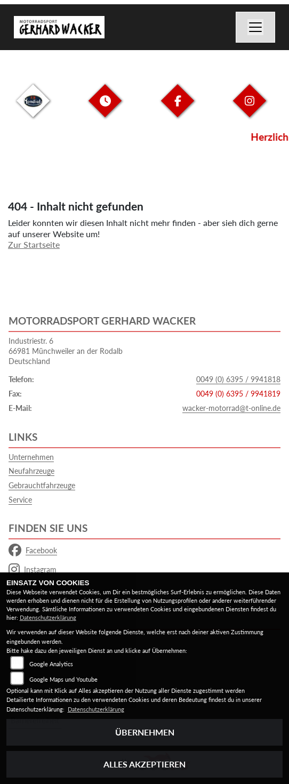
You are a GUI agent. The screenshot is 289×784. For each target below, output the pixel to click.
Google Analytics (51, 663)
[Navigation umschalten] (255, 27)
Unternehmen (31, 457)
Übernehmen (144, 732)
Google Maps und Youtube (63, 679)
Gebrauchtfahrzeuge (42, 485)
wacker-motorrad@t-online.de (231, 408)
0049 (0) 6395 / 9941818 (238, 379)
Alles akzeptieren (144, 764)
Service (20, 499)
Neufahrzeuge (31, 470)
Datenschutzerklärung (48, 617)
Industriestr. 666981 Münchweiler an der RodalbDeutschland (66, 350)
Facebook (33, 550)
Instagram (33, 570)
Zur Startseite (34, 244)
